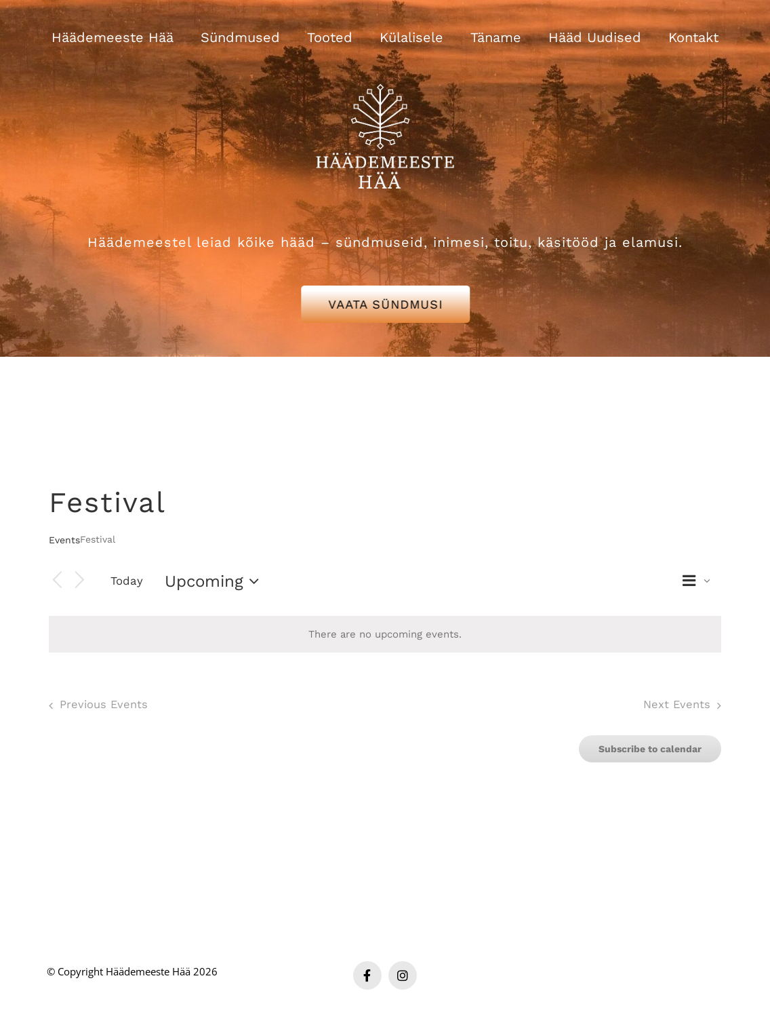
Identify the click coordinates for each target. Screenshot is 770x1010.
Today (126, 580)
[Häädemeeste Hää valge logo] (385, 67)
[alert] (385, 634)
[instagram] (402, 975)
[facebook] (367, 975)
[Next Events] (80, 581)
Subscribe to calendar (650, 749)
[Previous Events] (57, 581)
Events (64, 540)
